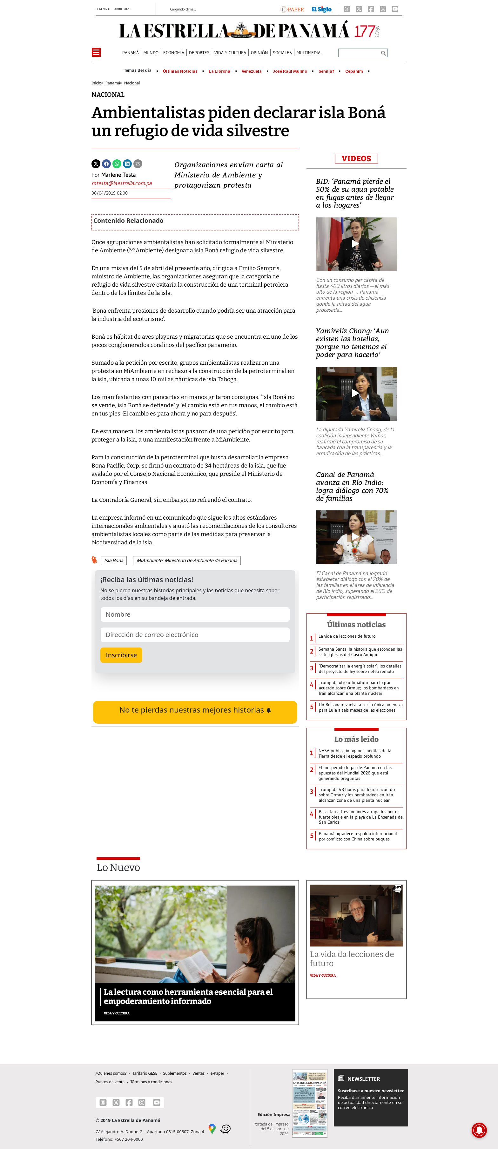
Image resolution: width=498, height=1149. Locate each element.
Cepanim (354, 71)
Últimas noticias (356, 624)
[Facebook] (371, 9)
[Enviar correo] (131, 183)
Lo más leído (356, 739)
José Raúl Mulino (290, 71)
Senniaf (326, 71)
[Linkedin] (127, 163)
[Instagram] (383, 9)
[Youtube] (395, 9)
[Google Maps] (212, 1128)
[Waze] (225, 1128)
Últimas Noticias (180, 71)
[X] (359, 9)
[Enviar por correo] (137, 163)
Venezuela (252, 71)
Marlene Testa (118, 174)
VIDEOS (356, 158)
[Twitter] (95, 163)
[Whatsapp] (116, 163)
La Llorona (219, 71)
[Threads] (347, 9)
